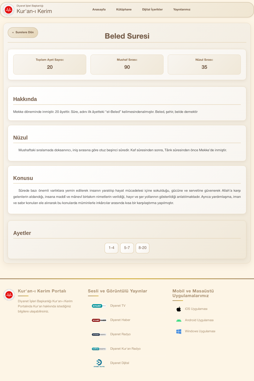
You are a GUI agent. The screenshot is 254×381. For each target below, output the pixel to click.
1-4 (111, 248)
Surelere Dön (23, 32)
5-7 (127, 248)
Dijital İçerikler (152, 9)
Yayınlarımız (181, 9)
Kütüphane (124, 9)
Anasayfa (99, 9)
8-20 (142, 248)
